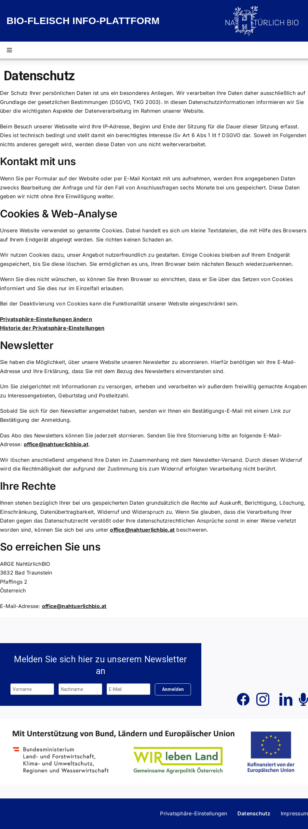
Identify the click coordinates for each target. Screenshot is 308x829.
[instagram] (262, 699)
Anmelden (173, 689)
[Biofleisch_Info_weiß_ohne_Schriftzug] (262, 7)
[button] (193, 813)
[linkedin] (285, 699)
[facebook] (243, 699)
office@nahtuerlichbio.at (56, 444)
